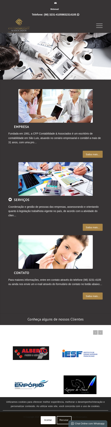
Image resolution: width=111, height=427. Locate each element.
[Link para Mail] (55, 3)
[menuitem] (55, 9)
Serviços (21, 200)
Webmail (54, 9)
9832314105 (70, 14)
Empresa (21, 127)
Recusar (64, 420)
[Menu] (97, 25)
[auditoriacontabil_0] (55, 179)
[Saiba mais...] (93, 154)
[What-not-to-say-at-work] (55, 106)
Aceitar (48, 420)
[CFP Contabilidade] (46, 25)
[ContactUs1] (55, 252)
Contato (21, 273)
